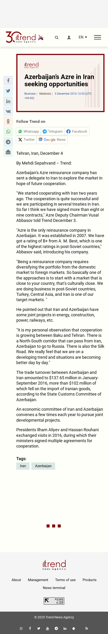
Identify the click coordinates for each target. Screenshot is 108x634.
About (16, 580)
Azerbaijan (43, 466)
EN (81, 37)
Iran (23, 466)
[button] (8, 81)
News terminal (54, 588)
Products (90, 580)
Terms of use (65, 580)
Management (38, 580)
